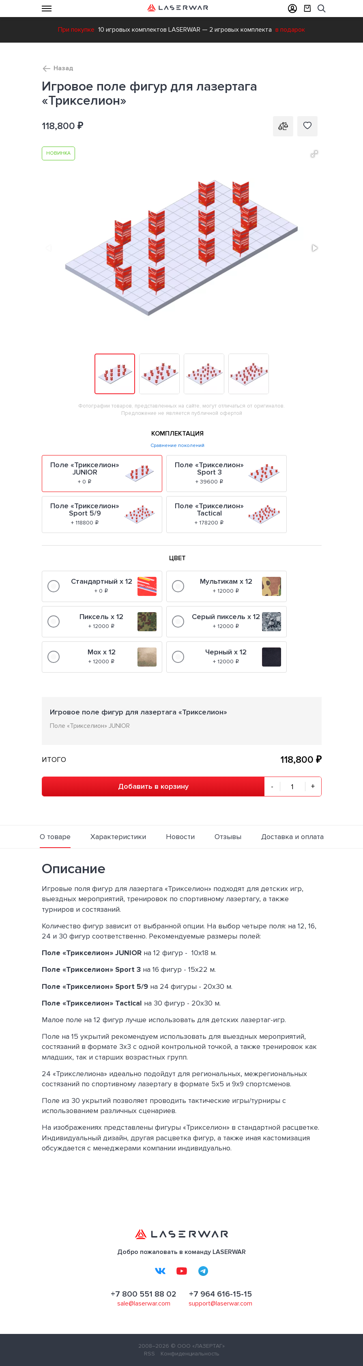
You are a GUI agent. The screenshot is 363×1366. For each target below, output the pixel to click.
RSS (149, 1353)
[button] (314, 153)
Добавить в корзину (153, 786)
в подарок (290, 30)
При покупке (76, 30)
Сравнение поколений (177, 445)
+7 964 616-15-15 (220, 1294)
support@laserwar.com (220, 1303)
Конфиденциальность (190, 1353)
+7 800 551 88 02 (143, 1294)
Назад (63, 68)
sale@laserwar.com (143, 1303)
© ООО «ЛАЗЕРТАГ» (198, 1345)
